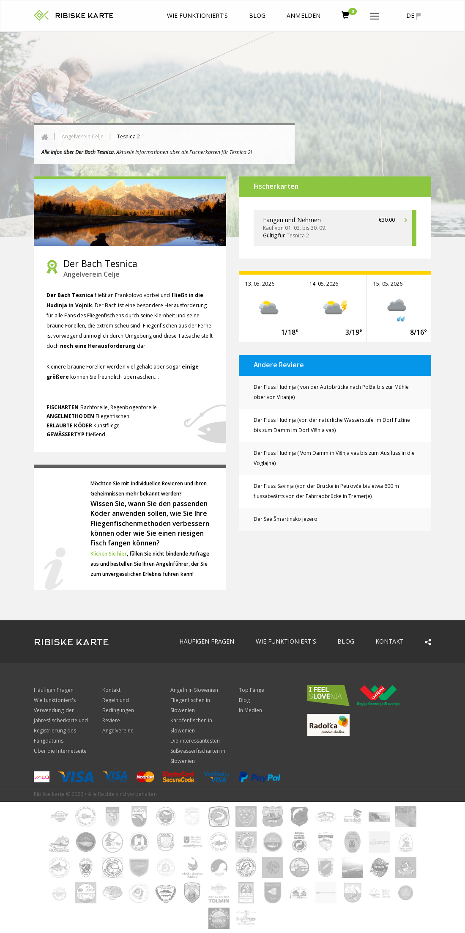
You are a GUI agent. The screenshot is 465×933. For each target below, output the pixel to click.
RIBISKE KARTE (84, 16)
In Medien (250, 710)
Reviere (111, 720)
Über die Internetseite (60, 750)
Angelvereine (118, 730)
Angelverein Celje (83, 136)
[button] (374, 14)
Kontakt (389, 641)
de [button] (413, 15)
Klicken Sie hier (108, 553)
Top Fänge (251, 690)
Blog (257, 15)
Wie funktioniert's (197, 15)
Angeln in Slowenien (194, 690)
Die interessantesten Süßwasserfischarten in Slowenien (197, 751)
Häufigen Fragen (207, 641)
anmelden (303, 15)
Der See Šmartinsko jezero (285, 519)
